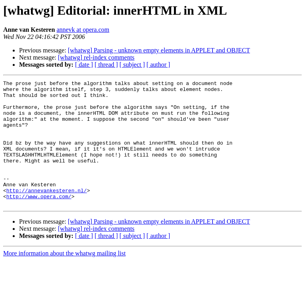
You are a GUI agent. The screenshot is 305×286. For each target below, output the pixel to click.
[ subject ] (132, 64)
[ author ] (158, 64)
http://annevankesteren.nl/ (46, 212)
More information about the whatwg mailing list (64, 278)
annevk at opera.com (82, 29)
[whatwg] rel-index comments (96, 57)
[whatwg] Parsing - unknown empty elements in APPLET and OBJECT (159, 50)
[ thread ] (106, 64)
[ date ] (84, 64)
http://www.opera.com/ (38, 220)
